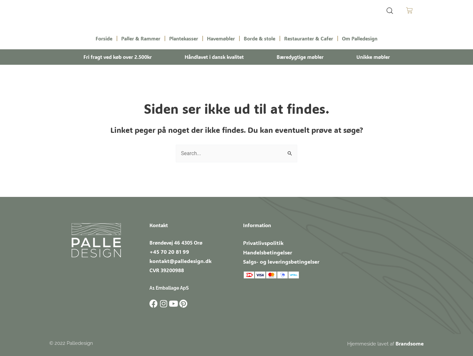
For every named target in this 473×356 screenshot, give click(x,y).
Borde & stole (259, 38)
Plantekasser (183, 38)
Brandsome (410, 342)
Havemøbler (221, 38)
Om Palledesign (359, 38)
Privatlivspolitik (261, 242)
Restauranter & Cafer (308, 38)
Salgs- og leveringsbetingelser (277, 260)
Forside (104, 38)
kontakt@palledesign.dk (177, 260)
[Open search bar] (390, 11)
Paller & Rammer (140, 38)
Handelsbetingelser (265, 251)
